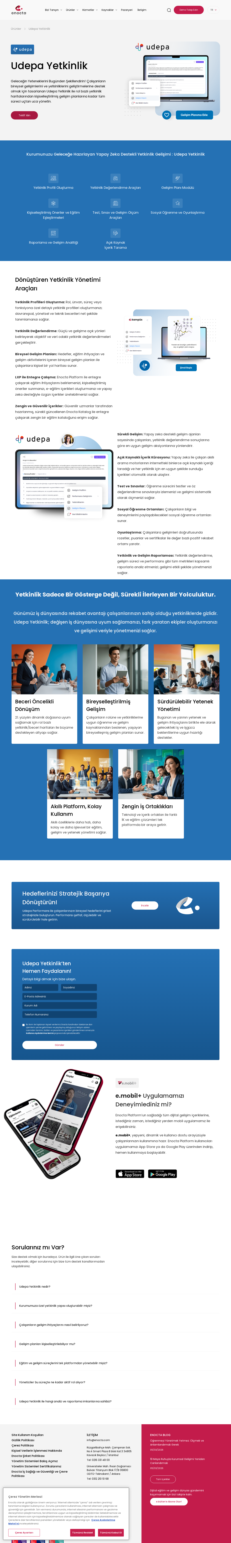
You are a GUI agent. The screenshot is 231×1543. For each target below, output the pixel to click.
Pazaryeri (126, 10)
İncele (145, 905)
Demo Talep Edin (189, 9)
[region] (66, 1516)
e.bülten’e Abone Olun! (169, 1501)
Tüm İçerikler (163, 1479)
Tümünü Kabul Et (111, 1535)
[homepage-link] (19, 9)
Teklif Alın (24, 115)
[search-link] (169, 10)
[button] (115, 1286)
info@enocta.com (98, 1440)
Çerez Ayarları (24, 1535)
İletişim (142, 10)
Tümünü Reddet (82, 1535)
